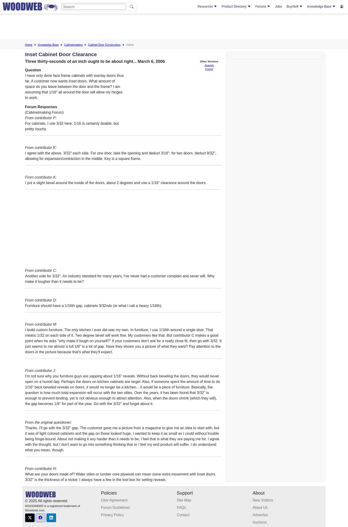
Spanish (209, 65)
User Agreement (114, 500)
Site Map (184, 500)
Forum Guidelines (115, 508)
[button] (30, 517)
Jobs (278, 6)
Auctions (260, 522)
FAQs (181, 508)
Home (28, 44)
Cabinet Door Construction (104, 44)
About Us (260, 508)
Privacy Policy (112, 515)
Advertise (260, 515)
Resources (207, 6)
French (209, 69)
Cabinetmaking (73, 44)
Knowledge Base (321, 6)
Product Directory (236, 6)
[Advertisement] (174, 27)
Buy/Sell (294, 6)
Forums (262, 6)
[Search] (94, 7)
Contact (183, 515)
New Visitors (263, 500)
